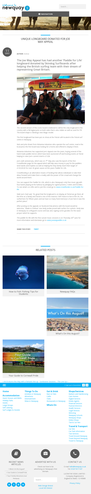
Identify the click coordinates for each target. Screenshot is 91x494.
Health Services (74, 408)
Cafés (49, 396)
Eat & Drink (52, 391)
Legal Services (74, 410)
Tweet (36, 229)
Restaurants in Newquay (56, 401)
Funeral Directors (75, 406)
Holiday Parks (8, 400)
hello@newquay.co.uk (77, 466)
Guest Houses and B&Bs (12, 398)
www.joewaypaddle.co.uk (56, 220)
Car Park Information (77, 431)
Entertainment (30, 399)
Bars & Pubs (51, 394)
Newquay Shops (75, 418)
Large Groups (8, 405)
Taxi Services (74, 434)
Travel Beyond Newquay (78, 438)
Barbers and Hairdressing (78, 394)
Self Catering (7, 407)
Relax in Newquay (31, 401)
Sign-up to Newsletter (73, 385)
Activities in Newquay (33, 394)
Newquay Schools (75, 415)
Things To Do (31, 391)
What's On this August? (68, 333)
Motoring (72, 413)
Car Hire (72, 429)
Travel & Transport (78, 426)
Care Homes (73, 396)
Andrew (26, 54)
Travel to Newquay (76, 441)
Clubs (49, 399)
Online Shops (74, 420)
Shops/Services (76, 391)
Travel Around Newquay (78, 436)
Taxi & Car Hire (74, 422)
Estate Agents (74, 401)
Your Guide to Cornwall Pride (23, 375)
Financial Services (75, 403)
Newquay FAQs (67, 291)
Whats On (52, 405)
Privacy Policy (75, 483)
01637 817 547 (76, 469)
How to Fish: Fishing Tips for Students (23, 292)
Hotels (5, 403)
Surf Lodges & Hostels (11, 410)
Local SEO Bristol (45, 488)
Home (6, 391)
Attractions (29, 396)
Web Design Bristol (45, 486)
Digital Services (74, 399)
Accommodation (11, 395)
